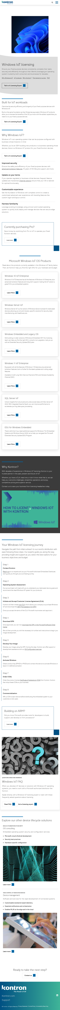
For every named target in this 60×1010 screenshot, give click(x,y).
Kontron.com (8, 995)
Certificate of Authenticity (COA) (30, 680)
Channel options (25, 181)
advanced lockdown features (12, 169)
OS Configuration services (33, 649)
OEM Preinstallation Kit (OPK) (26, 607)
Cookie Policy (31, 1006)
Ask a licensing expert (25, 804)
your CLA (22, 604)
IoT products (18, 78)
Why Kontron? (27, 78)
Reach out (6, 571)
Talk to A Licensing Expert (13, 85)
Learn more (10, 240)
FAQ (48, 78)
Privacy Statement (23, 1006)
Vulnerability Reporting (42, 1006)
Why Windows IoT (7, 78)
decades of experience (14, 471)
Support (6, 1000)
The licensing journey (39, 78)
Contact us (6, 486)
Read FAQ (7, 804)
